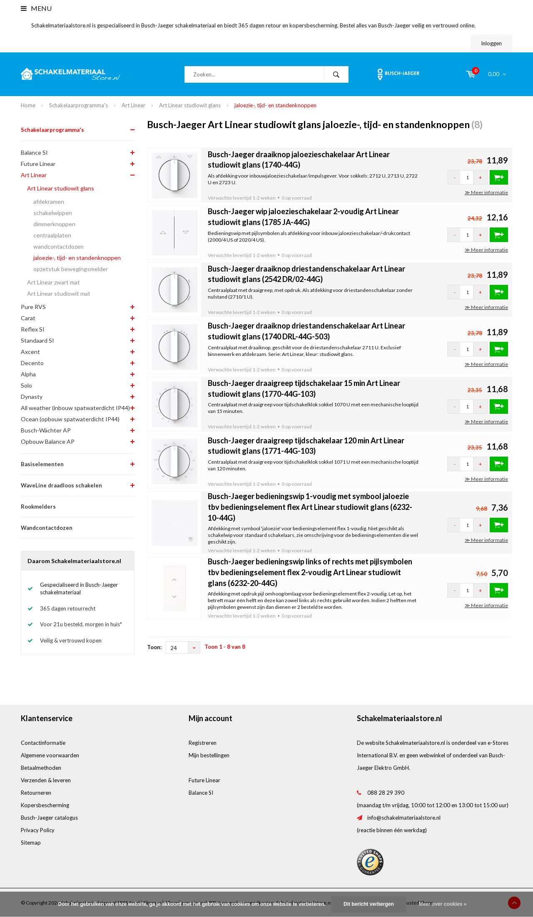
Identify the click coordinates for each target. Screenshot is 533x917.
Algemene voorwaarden (50, 755)
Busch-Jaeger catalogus (49, 817)
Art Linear (133, 105)
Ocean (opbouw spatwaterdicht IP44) (70, 419)
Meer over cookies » (443, 904)
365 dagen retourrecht (67, 608)
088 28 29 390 (385, 792)
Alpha (28, 374)
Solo (26, 385)
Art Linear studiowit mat (58, 293)
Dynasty (31, 396)
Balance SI (34, 152)
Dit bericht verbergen (369, 904)
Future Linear (38, 163)
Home (28, 105)
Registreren (203, 742)
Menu (36, 8)
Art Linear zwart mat (53, 282)
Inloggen (491, 43)
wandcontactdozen (58, 246)
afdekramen (48, 201)
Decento (32, 362)
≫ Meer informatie (486, 192)
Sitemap (31, 842)
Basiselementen (42, 464)
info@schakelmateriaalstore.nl (404, 817)
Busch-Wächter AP (46, 430)
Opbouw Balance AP (48, 441)
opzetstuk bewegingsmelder (70, 268)
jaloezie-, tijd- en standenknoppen (275, 105)
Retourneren (36, 792)
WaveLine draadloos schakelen (61, 485)
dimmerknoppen (54, 223)
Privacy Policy (38, 830)
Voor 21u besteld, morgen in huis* (81, 624)
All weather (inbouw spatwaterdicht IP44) (75, 407)
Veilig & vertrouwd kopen (71, 640)
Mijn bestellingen (209, 755)
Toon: (154, 647)
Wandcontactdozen (46, 527)
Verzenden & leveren (46, 780)
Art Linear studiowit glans (190, 105)
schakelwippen (52, 212)
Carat (28, 317)
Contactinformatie (43, 742)
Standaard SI (37, 340)
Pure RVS (33, 306)
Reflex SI (33, 329)
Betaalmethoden (41, 767)
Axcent (30, 351)
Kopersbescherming (45, 805)
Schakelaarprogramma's (78, 105)
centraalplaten (52, 235)
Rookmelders (38, 506)
